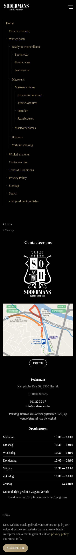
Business (17, 137)
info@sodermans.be (38, 406)
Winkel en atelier (19, 154)
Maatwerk (18, 79)
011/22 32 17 (38, 401)
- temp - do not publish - (23, 201)
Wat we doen (17, 39)
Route (38, 363)
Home (10, 23)
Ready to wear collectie (26, 46)
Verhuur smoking (22, 145)
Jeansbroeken (26, 118)
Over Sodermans (19, 31)
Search (13, 193)
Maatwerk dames (25, 128)
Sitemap (14, 185)
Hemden (23, 110)
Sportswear (21, 54)
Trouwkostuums (28, 103)
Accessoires (22, 70)
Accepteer (15, 548)
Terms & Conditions (21, 170)
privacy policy (60, 534)
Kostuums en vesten (30, 95)
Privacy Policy (18, 177)
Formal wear (22, 62)
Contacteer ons (18, 162)
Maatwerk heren (25, 87)
